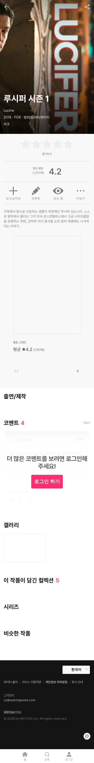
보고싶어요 (13, 192)
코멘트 (36, 192)
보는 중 (58, 192)
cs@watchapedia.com (19, 700)
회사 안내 (77, 682)
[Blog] (87, 736)
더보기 (80, 192)
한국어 (76, 669)
